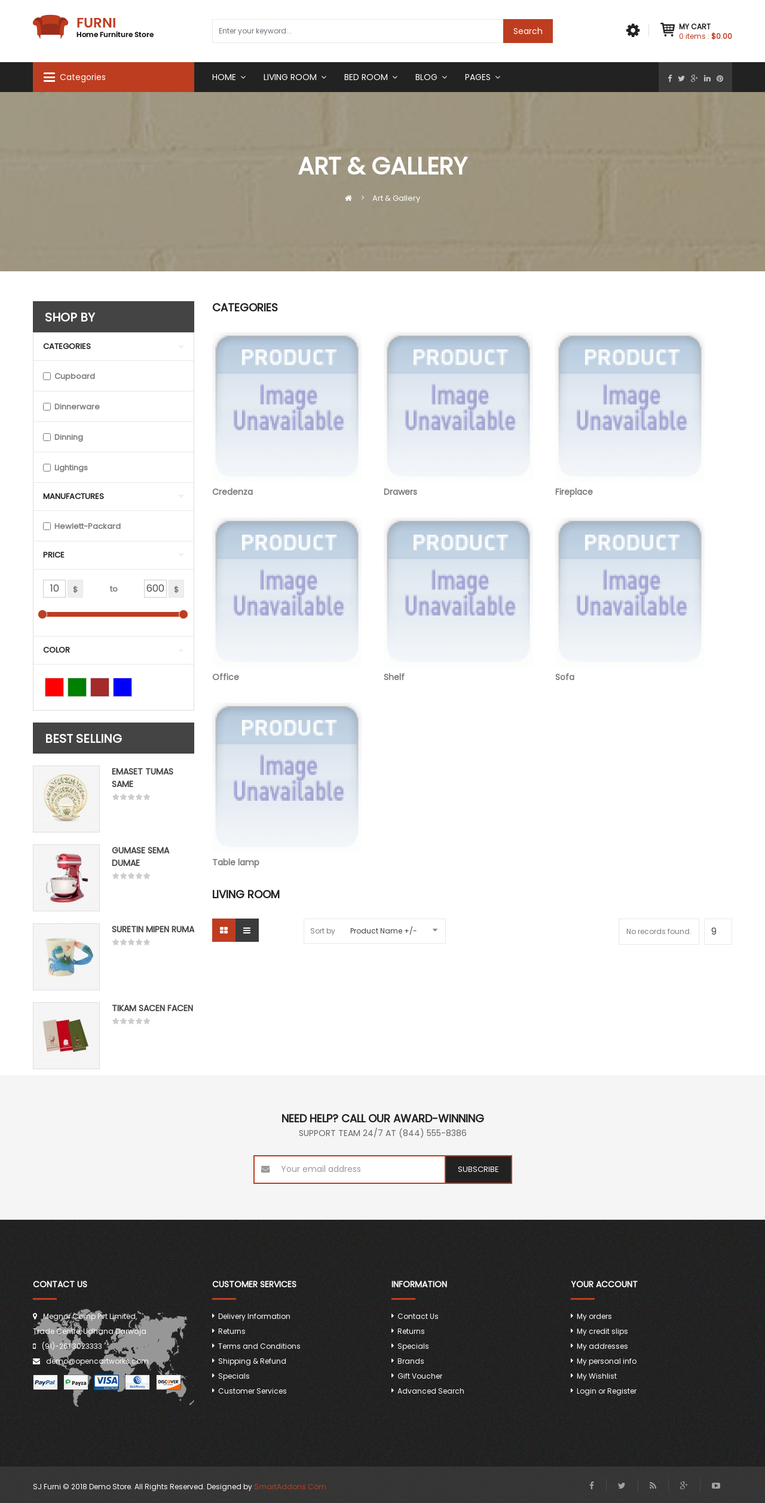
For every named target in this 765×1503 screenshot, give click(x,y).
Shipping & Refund (252, 1361)
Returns (232, 1331)
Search (528, 31)
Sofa (630, 600)
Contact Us (418, 1316)
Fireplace (630, 415)
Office (287, 600)
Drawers (458, 415)
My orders (594, 1316)
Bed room (366, 77)
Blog (426, 77)
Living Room (290, 77)
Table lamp (287, 785)
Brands (410, 1361)
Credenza (287, 415)
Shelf (458, 600)
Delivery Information (254, 1316)
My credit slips (602, 1331)
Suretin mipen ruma (153, 929)
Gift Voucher (419, 1376)
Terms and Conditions (259, 1346)
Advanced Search (430, 1391)
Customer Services (252, 1391)
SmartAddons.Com (290, 1486)
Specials (234, 1376)
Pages (478, 77)
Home (224, 77)
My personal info (607, 1361)
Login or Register (607, 1391)
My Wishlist (597, 1376)
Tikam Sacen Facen (152, 1008)
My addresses (602, 1346)
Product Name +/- (383, 931)
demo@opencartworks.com (97, 1361)
